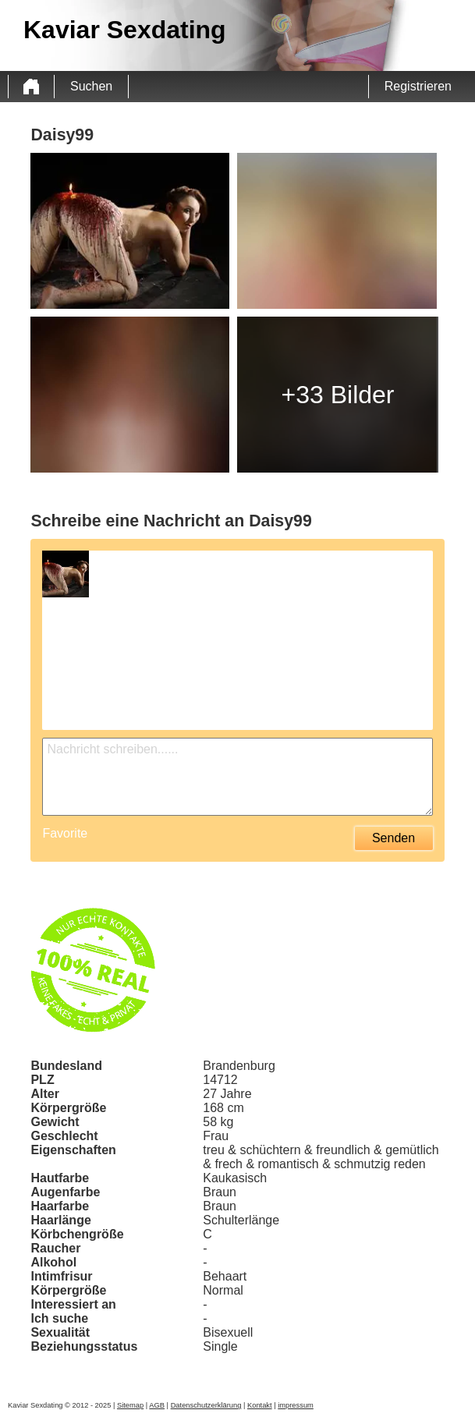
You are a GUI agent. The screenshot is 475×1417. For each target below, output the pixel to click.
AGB (157, 1405)
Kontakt (259, 1405)
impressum (296, 1405)
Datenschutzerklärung (206, 1405)
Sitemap (130, 1405)
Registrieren (418, 86)
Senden (393, 838)
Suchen (91, 86)
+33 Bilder (338, 395)
